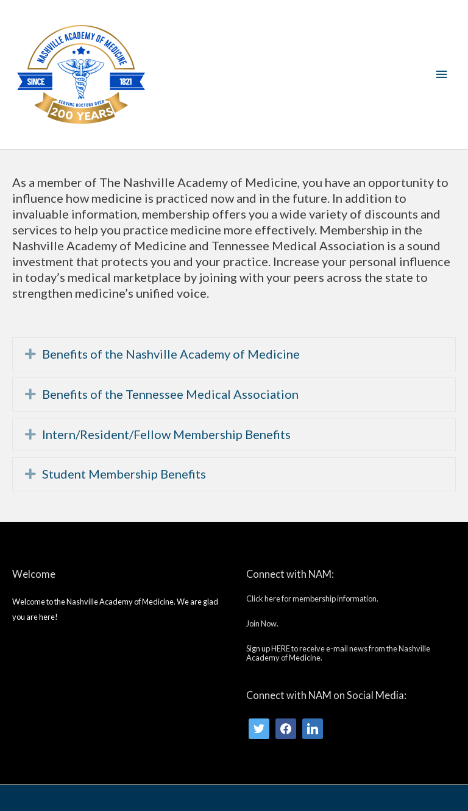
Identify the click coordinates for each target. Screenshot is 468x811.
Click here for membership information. (312, 598)
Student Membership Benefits (124, 474)
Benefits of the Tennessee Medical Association (170, 394)
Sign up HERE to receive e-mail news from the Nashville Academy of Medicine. (338, 653)
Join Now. (262, 623)
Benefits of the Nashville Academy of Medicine (171, 354)
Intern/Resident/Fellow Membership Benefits (166, 434)
